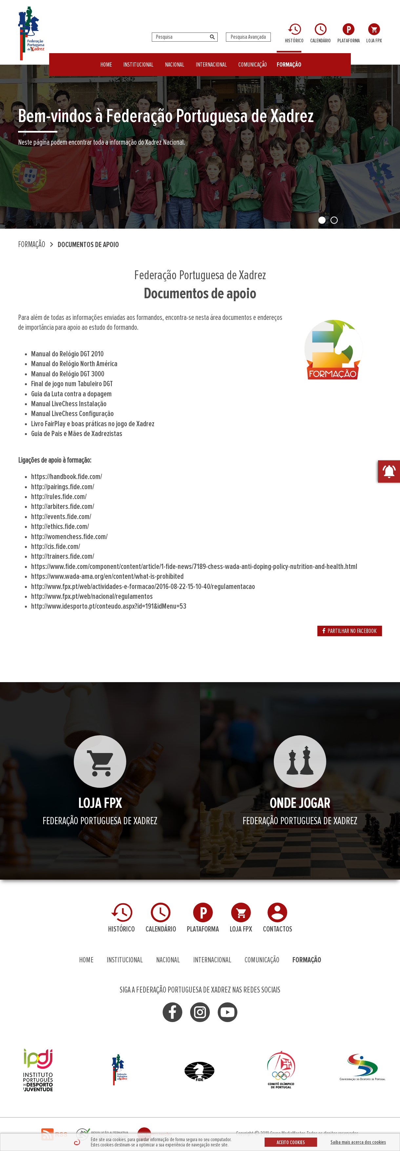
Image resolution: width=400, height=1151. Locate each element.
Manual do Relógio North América (74, 364)
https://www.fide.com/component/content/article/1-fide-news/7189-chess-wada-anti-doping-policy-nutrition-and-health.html (194, 567)
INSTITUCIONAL (138, 60)
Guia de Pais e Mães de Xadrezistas (76, 434)
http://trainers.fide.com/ (62, 556)
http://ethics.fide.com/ (60, 527)
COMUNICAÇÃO (252, 60)
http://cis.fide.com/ (55, 547)
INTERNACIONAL (211, 60)
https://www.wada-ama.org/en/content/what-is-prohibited (107, 576)
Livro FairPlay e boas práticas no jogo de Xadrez (92, 424)
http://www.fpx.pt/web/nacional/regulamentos (92, 596)
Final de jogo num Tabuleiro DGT (72, 384)
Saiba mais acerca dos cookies (358, 1142)
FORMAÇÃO (289, 60)
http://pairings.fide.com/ (62, 487)
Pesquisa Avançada (248, 37)
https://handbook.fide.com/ (66, 477)
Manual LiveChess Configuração (72, 414)
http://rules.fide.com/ (59, 497)
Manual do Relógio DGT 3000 (67, 374)
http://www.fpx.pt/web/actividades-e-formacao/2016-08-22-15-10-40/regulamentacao (143, 587)
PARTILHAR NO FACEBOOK (350, 631)
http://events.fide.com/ (61, 517)
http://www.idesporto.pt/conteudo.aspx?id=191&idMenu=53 (108, 606)
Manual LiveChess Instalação (69, 404)
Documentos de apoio (88, 245)
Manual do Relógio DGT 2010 (67, 354)
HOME (106, 60)
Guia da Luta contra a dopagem (71, 394)
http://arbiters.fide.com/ (62, 507)
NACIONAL (174, 60)
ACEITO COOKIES (291, 1142)
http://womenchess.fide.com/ (69, 537)
